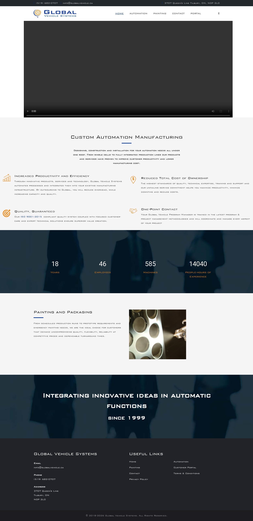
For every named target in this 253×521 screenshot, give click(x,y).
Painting (159, 13)
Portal (196, 13)
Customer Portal (185, 467)
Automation (138, 13)
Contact (178, 13)
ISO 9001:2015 (32, 216)
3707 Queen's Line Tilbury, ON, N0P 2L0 (192, 3)
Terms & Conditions (187, 473)
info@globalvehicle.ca (78, 3)
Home (119, 13)
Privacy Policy (138, 479)
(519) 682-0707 (47, 3)
